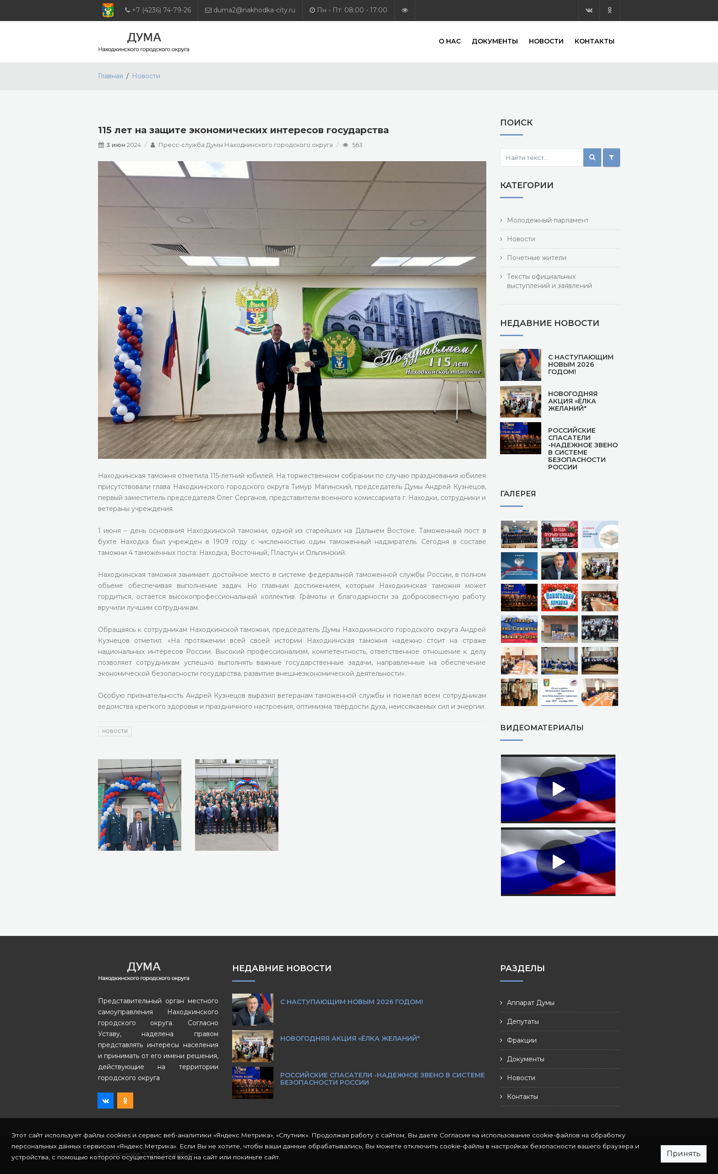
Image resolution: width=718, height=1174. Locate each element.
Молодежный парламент (548, 220)
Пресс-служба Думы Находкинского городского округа (245, 144)
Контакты (595, 41)
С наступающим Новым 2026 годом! (581, 364)
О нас (450, 41)
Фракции (522, 1040)
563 (357, 144)
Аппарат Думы (531, 1003)
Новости (546, 41)
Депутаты (523, 1021)
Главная (110, 76)
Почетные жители (536, 258)
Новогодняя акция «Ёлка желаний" (573, 401)
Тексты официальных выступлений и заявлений (549, 281)
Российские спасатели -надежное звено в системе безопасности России (583, 448)
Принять (684, 1153)
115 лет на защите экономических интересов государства (243, 130)
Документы (495, 41)
